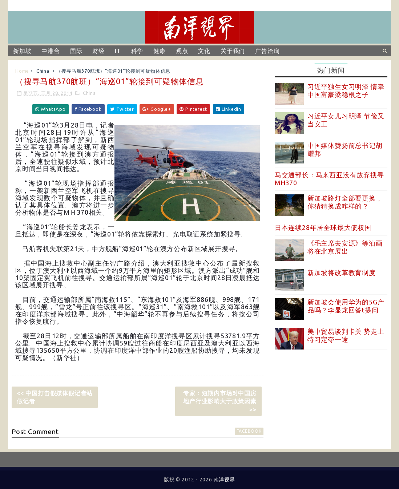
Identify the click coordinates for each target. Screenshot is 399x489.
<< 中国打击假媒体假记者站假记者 (55, 397)
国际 (76, 51)
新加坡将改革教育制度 (341, 272)
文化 (204, 51)
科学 (137, 51)
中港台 (50, 51)
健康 (159, 51)
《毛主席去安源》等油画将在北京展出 (345, 247)
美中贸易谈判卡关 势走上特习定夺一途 (345, 335)
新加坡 (22, 51)
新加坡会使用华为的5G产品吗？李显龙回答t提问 (345, 306)
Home (22, 70)
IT (118, 51)
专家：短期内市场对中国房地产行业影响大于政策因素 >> (220, 401)
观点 (182, 51)
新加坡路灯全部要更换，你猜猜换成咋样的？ (345, 202)
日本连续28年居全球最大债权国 (323, 227)
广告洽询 (267, 51)
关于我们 (233, 51)
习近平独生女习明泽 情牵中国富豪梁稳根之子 (345, 90)
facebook (249, 431)
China (42, 70)
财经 (98, 51)
